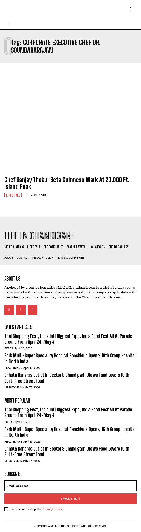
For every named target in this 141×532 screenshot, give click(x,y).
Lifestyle (13, 195)
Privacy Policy (52, 509)
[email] (70, 485)
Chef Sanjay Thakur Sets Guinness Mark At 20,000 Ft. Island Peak (67, 183)
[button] (9, 23)
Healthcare (13, 368)
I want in (70, 499)
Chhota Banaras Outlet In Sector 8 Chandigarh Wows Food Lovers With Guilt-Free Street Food (66, 378)
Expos (8, 348)
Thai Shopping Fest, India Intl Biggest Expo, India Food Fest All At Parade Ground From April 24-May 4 (68, 339)
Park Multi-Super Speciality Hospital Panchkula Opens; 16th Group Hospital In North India (70, 432)
